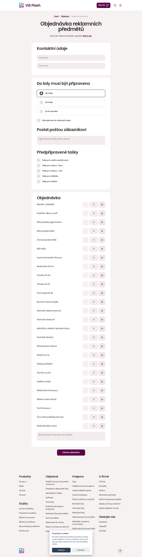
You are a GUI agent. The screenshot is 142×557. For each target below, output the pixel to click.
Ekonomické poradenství (29, 526)
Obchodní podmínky (107, 495)
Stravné (22, 495)
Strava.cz (23, 481)
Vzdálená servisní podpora (83, 486)
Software (49, 497)
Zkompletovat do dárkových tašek (56, 120)
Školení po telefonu (27, 522)
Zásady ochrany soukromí (109, 503)
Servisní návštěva (26, 508)
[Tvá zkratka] (71, 58)
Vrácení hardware (79, 495)
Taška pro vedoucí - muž (52, 170)
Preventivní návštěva (27, 513)
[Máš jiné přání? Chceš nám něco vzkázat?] (71, 436)
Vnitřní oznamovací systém (110, 499)
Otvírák (22, 490)
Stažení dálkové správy (81, 490)
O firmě (102, 481)
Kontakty (102, 486)
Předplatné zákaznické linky (57, 488)
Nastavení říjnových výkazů (57, 513)
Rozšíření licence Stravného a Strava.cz (57, 483)
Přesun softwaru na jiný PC (83, 499)
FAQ (74, 481)
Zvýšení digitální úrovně (109, 508)
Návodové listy (78, 512)
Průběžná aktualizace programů (54, 508)
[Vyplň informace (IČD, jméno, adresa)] (71, 140)
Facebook (103, 522)
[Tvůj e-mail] (71, 66)
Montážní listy (78, 503)
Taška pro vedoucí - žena (52, 165)
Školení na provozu (27, 517)
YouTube (102, 530)
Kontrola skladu (52, 518)
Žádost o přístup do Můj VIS (57, 526)
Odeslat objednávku (71, 452)
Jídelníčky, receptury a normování (80, 523)
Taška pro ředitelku (50, 176)
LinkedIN (102, 526)
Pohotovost (24, 530)
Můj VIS (103, 5)
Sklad (21, 486)
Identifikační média (54, 493)
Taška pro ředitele (49, 181)
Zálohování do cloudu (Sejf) (83, 528)
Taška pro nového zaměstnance (55, 160)
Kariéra (102, 490)
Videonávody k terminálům (83, 517)
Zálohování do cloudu (55, 522)
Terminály (50, 502)
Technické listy (78, 508)
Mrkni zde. (87, 36)
